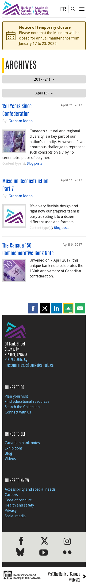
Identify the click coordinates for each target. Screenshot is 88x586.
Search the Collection (22, 406)
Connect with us (18, 412)
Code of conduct (18, 500)
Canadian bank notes (22, 442)
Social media (15, 515)
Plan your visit (16, 396)
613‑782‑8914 (14, 360)
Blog (8, 453)
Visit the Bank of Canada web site (67, 577)
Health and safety (19, 505)
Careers (11, 494)
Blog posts (34, 163)
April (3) (44, 93)
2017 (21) (44, 79)
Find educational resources (27, 401)
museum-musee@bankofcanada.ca (29, 365)
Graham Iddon (20, 120)
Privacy (11, 510)
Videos (10, 458)
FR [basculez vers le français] (63, 9)
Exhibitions (14, 448)
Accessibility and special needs (30, 489)
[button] (33, 308)
